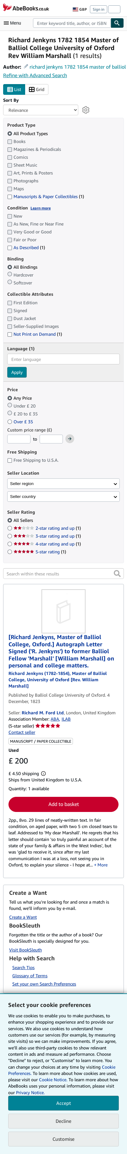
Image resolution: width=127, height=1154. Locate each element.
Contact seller (21, 732)
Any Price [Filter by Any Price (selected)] (20, 398)
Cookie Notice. (53, 1079)
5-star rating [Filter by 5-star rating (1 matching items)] (40, 551)
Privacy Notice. (30, 1092)
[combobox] (72, 23)
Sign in (98, 9)
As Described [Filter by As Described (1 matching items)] (26, 247)
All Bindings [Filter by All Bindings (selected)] (23, 267)
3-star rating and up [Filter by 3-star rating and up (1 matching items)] (47, 536)
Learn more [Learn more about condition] (40, 208)
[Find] (117, 23)
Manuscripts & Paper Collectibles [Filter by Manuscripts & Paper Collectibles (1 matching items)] (45, 196)
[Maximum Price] (51, 439)
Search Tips (23, 967)
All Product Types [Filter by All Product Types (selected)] (28, 133)
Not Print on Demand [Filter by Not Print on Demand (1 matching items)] (34, 334)
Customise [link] (63, 1139)
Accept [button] (63, 1103)
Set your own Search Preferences (44, 983)
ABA (55, 719)
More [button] (102, 864)
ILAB (66, 719)
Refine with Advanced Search (35, 75)
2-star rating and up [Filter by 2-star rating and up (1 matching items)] (47, 528)
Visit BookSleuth (25, 949)
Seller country (23, 496)
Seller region (22, 483)
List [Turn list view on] (14, 90)
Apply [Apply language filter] (17, 372)
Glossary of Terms (29, 975)
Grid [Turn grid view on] (36, 90)
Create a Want (23, 917)
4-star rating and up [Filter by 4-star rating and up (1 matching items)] (47, 543)
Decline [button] (63, 1121)
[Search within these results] (63, 573)
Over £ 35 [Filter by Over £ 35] (20, 421)
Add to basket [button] (63, 804)
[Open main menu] (14, 23)
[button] (117, 573)
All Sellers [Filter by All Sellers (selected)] (24, 520)
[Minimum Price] (18, 439)
